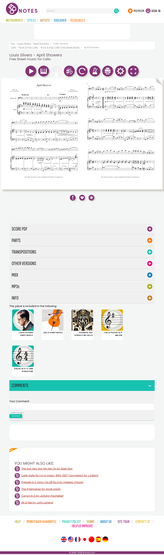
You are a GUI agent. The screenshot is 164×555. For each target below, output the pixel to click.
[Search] (116, 10)
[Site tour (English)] (64, 540)
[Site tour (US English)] (71, 540)
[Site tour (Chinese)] (91, 540)
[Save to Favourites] (82, 198)
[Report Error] (73, 198)
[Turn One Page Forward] (158, 133)
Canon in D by (42, 497)
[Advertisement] (82, 31)
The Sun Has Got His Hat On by (46, 469)
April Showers (41, 43)
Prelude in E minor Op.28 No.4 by (52, 483)
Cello (13, 47)
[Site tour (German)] (105, 540)
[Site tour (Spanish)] (98, 540)
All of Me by (37, 503)
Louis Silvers (24, 43)
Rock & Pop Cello (28, 47)
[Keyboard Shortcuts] (91, 198)
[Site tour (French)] (77, 540)
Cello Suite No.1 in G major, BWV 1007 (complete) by (59, 476)
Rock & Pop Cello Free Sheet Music (60, 47)
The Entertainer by (41, 490)
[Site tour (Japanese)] (84, 540)
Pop (13, 43)
